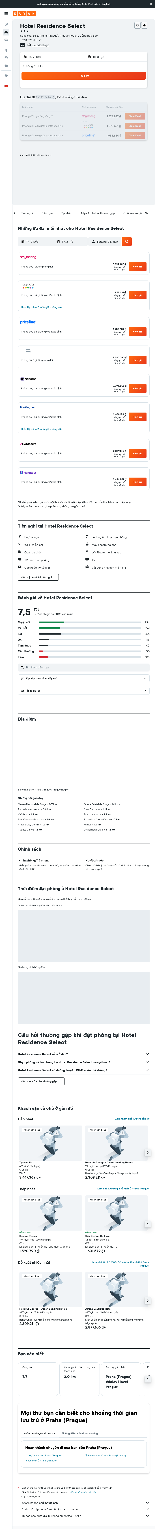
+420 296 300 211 (31, 40)
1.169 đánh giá (40, 45)
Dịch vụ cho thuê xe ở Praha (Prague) (105, 1455)
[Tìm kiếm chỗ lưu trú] (6, 32)
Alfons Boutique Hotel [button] (98, 1308)
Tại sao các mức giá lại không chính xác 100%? (85, 1516)
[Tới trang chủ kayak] (24, 13)
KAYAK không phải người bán (85, 1503)
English (106, 4)
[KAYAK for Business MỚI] (6, 65)
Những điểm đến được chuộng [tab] (80, 1433)
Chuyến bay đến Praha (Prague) (43, 1455)
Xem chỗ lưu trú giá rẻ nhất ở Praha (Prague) (123, 1188)
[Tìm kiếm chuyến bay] (6, 24)
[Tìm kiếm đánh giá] (86, 667)
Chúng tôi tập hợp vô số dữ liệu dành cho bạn (85, 1509)
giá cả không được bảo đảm (83, 1492)
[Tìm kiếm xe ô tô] (6, 39)
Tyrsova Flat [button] (26, 1162)
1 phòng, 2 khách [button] (33, 66)
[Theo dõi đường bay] (6, 57)
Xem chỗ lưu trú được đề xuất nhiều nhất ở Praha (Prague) (121, 1263)
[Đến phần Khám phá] (6, 50)
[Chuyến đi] (6, 75)
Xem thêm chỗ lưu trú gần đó (132, 1118)
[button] (151, 4)
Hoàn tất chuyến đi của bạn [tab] (40, 1433)
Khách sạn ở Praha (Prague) (41, 1460)
